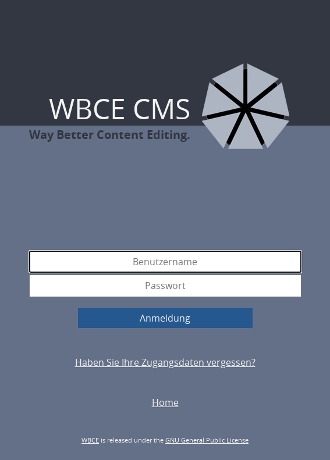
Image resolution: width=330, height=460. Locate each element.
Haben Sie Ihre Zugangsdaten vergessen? (165, 362)
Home (165, 402)
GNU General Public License (207, 440)
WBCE (90, 440)
